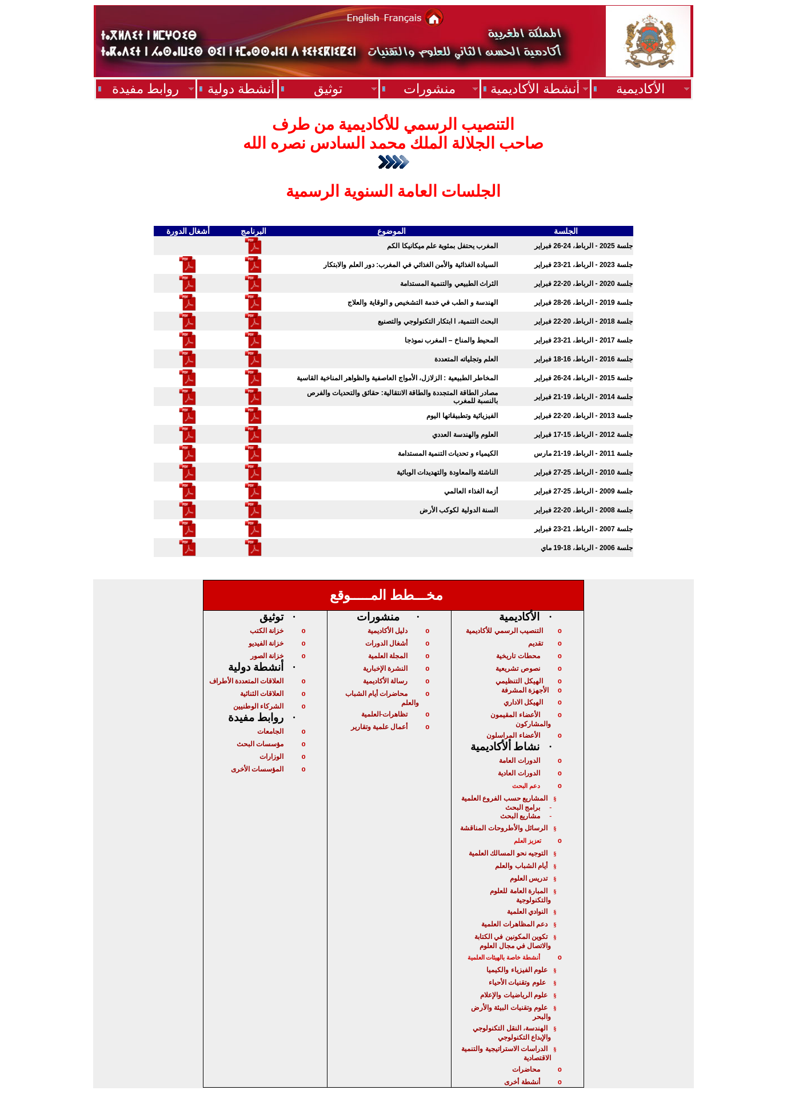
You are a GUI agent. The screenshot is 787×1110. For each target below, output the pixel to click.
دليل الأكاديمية (387, 631)
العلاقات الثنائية (261, 694)
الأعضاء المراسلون (513, 735)
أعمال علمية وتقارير (379, 727)
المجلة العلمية (388, 656)
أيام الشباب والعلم (521, 866)
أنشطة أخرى (522, 1082)
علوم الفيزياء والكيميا (517, 970)
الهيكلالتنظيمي (519, 681)
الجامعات (270, 731)
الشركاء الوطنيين (258, 706)
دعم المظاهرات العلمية (514, 924)
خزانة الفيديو (266, 643)
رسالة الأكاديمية (385, 681)
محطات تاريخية (518, 656)
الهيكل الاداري (523, 702)
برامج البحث (522, 807)
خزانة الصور (266, 656)
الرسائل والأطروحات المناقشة (504, 828)
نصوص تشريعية (518, 669)
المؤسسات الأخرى (257, 769)
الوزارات (271, 757)
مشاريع (520, 816)
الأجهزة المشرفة (525, 690)
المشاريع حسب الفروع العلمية (504, 798)
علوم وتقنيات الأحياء (518, 982)
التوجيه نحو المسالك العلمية (508, 853)
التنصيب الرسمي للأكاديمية (504, 631)
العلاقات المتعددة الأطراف (246, 681)
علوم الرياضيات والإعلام (514, 995)
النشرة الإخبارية (385, 669)
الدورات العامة (519, 761)
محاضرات (526, 1069)
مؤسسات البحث (260, 744)
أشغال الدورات (386, 643)
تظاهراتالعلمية (384, 714)
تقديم (535, 643)
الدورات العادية (519, 773)
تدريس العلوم (529, 878)
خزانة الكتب (266, 631)
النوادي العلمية (527, 912)
